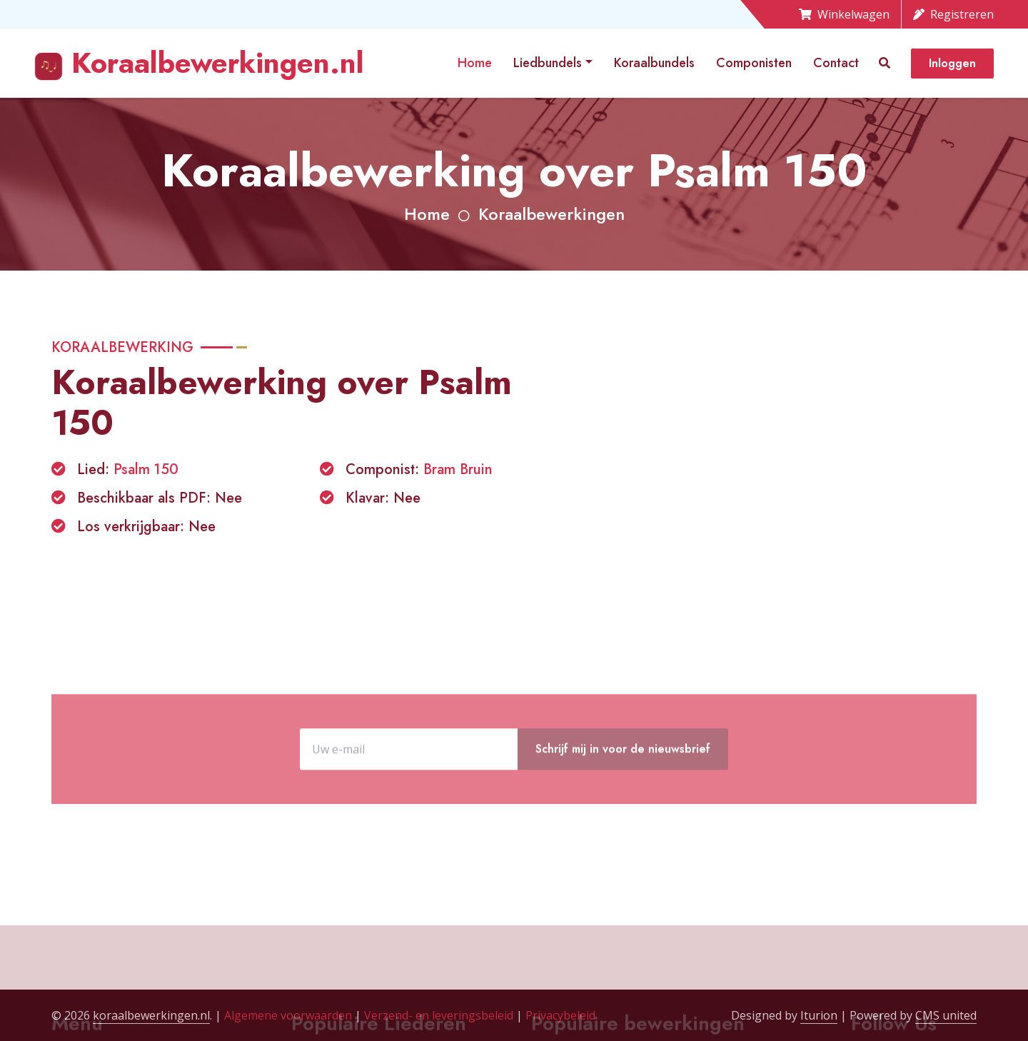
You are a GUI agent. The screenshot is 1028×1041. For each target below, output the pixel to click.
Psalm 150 (146, 469)
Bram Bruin (458, 469)
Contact (836, 63)
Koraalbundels (654, 63)
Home (475, 63)
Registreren (953, 14)
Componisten (754, 63)
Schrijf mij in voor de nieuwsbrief (622, 797)
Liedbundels (547, 63)
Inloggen (952, 63)
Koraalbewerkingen (551, 213)
